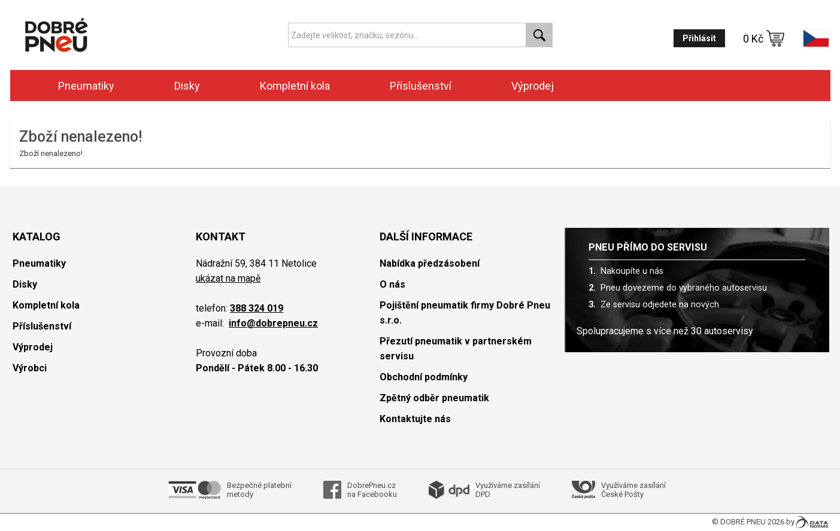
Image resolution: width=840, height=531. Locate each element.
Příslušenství (420, 86)
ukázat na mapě (228, 278)
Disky (187, 86)
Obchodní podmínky (424, 377)
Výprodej (532, 86)
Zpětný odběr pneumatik (434, 398)
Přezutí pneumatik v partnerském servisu (456, 348)
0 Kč (764, 38)
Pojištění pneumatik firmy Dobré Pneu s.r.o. (465, 313)
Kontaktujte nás (415, 419)
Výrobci (30, 368)
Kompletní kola (295, 86)
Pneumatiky (86, 86)
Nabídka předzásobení (430, 263)
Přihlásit (699, 38)
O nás (392, 284)
